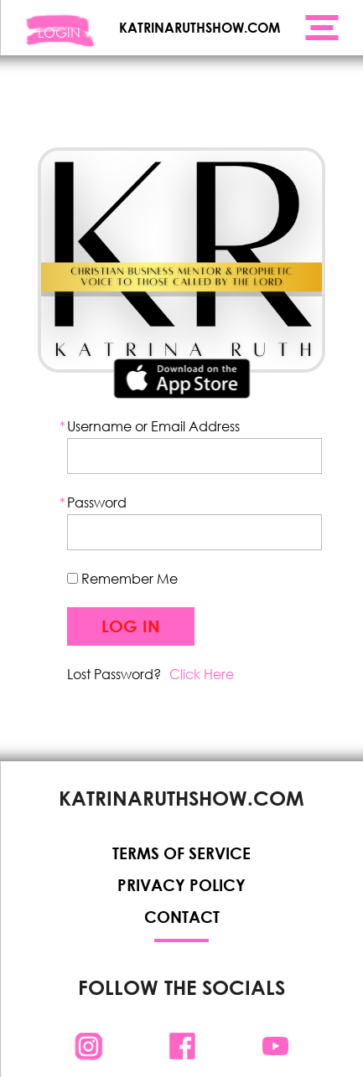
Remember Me (122, 578)
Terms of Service (181, 853)
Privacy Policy (181, 884)
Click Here (201, 674)
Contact (182, 916)
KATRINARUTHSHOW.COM (199, 27)
